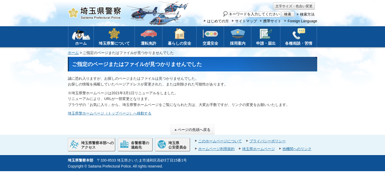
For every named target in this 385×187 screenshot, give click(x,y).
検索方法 (307, 14)
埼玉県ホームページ (258, 149)
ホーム (73, 53)
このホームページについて (220, 141)
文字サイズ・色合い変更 (294, 6)
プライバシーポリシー (267, 141)
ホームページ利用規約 (216, 149)
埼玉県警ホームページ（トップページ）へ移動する (109, 113)
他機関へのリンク (296, 149)
